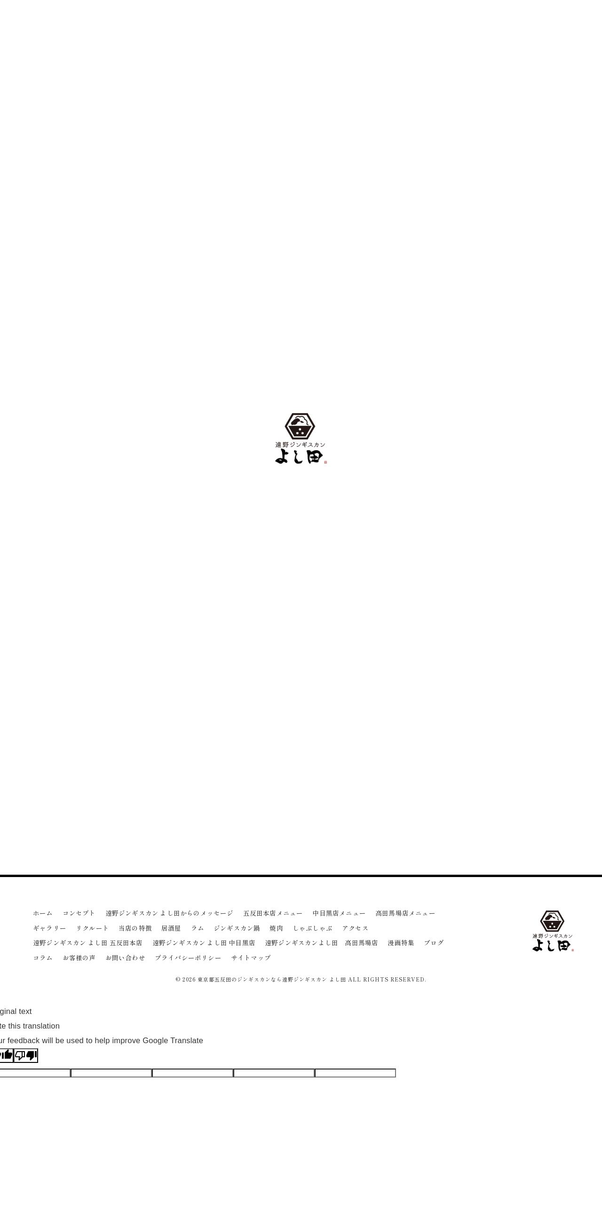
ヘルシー (448, 787)
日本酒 (480, 787)
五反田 (446, 750)
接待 (471, 769)
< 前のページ (55, 769)
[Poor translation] (26, 1055)
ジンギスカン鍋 (466, 431)
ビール (520, 769)
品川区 (549, 787)
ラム (448, 414)
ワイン (446, 769)
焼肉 (448, 448)
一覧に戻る (219, 769)
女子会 (474, 806)
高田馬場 (506, 750)
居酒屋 (451, 397)
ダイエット (514, 787)
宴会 (546, 769)
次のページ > (383, 769)
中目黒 (474, 750)
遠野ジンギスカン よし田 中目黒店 (496, 379)
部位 (494, 769)
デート (446, 806)
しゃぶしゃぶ (462, 466)
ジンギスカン (546, 750)
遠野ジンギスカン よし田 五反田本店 (499, 362)
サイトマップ (251, 957)
